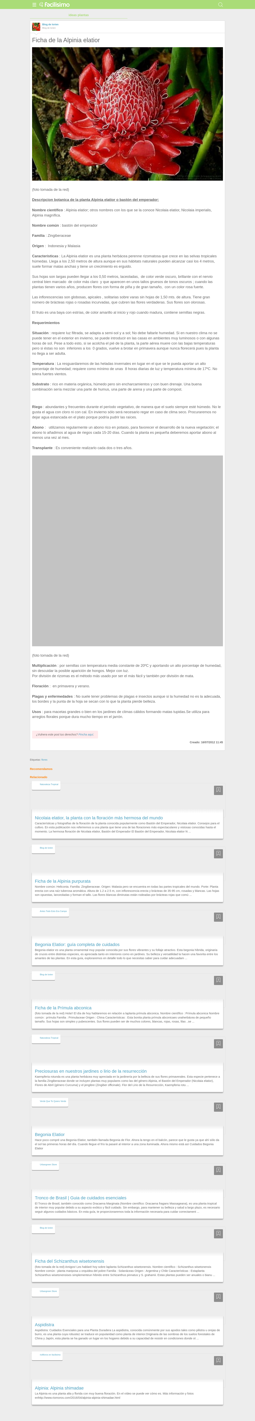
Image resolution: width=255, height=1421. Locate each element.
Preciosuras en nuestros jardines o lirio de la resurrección (91, 1063)
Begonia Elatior (50, 1127)
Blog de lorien (50, 24)
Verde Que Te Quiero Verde (53, 1094)
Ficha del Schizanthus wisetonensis (69, 1254)
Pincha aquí (85, 727)
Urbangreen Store (48, 1157)
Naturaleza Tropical (49, 777)
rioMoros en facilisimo (50, 1347)
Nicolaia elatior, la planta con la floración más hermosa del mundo (99, 810)
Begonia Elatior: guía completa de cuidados (77, 937)
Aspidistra (44, 1317)
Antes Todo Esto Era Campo (53, 904)
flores (44, 752)
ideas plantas (79, 15)
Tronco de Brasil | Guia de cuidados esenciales (81, 1190)
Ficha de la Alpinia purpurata (62, 873)
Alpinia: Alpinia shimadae (59, 1380)
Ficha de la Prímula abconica (63, 1000)
